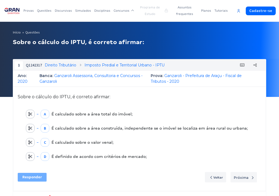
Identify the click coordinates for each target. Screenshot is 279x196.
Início (17, 32)
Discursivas (63, 10)
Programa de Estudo (154, 11)
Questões (44, 10)
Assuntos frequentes (184, 11)
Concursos (124, 10)
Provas (28, 10)
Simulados (83, 10)
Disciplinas (102, 10)
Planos (206, 10)
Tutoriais (221, 10)
